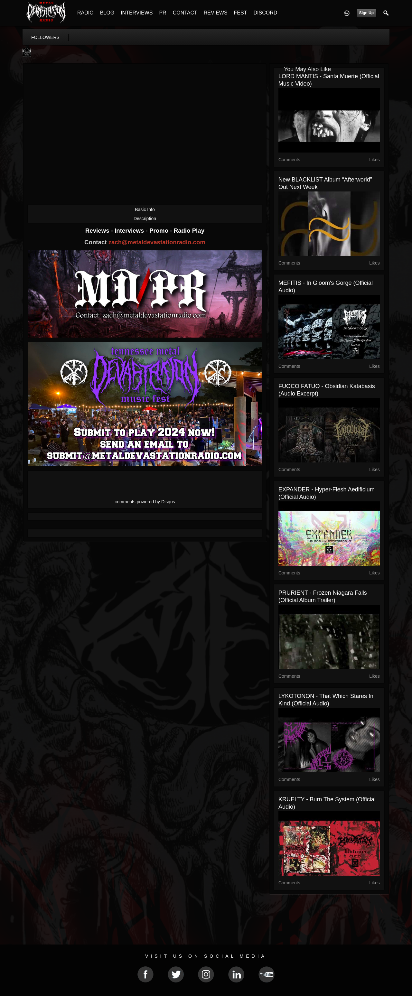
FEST (240, 12)
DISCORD (265, 12)
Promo (159, 230)
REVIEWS (216, 12)
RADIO (85, 12)
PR (162, 12)
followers (45, 37)
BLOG (107, 12)
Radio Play (189, 230)
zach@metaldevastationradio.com (156, 242)
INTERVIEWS (137, 12)
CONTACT (185, 12)
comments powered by (145, 501)
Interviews (130, 230)
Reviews (98, 230)
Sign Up (366, 13)
